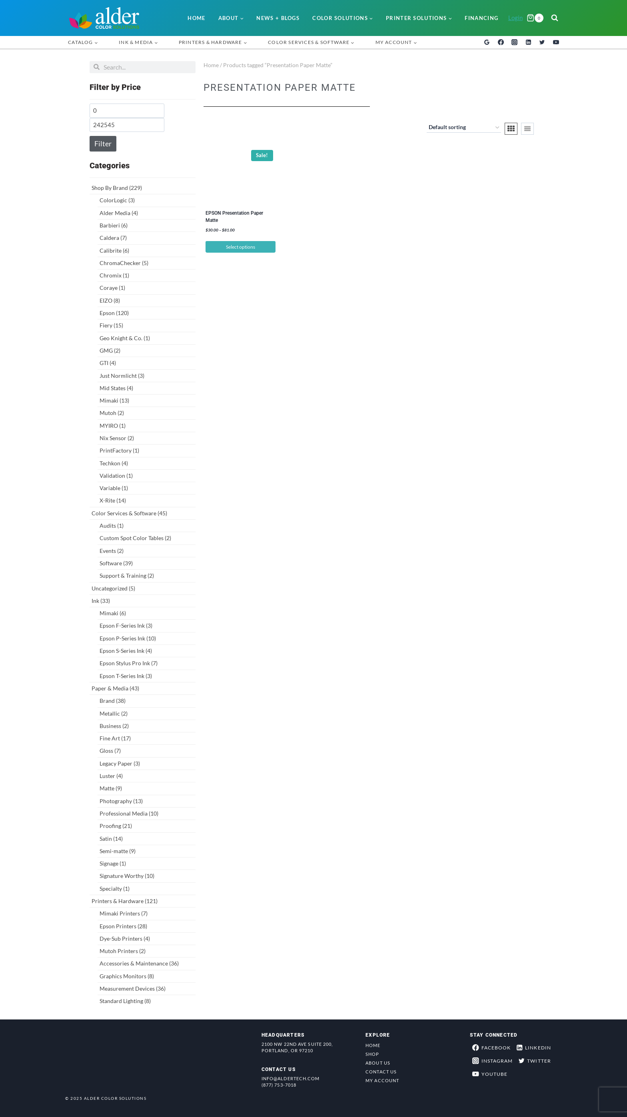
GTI (108, 362)
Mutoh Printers (123, 950)
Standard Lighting (125, 1000)
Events (112, 550)
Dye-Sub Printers (125, 938)
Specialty (115, 888)
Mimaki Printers (124, 913)
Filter (103, 143)
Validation (116, 475)
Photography (121, 801)
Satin (111, 838)
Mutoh (112, 412)
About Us (377, 1062)
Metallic (114, 713)
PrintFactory (119, 450)
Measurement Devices (133, 988)
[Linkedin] (528, 42)
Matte (111, 788)
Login (515, 17)
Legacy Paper (120, 763)
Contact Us (381, 1071)
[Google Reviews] (487, 42)
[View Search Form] (554, 18)
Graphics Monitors (127, 976)
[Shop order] (464, 128)
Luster (111, 775)
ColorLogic (117, 200)
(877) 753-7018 (279, 1084)
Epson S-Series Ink (126, 650)
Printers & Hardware (125, 901)
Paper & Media (115, 688)
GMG (110, 350)
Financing (481, 18)
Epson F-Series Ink (126, 625)
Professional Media (129, 813)
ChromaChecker (124, 262)
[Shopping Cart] (535, 18)
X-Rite (113, 500)
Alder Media (119, 212)
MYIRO (113, 425)
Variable (114, 488)
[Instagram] (515, 42)
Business (114, 725)
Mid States (116, 388)
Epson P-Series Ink (128, 638)
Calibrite (114, 250)
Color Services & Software (129, 513)
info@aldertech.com (291, 1078)
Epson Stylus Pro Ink (129, 663)
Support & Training (127, 575)
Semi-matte (118, 851)
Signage (113, 863)
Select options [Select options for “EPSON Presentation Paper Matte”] (240, 247)
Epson (114, 312)
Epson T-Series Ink (126, 675)
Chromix (114, 275)
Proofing (116, 825)
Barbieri (114, 225)
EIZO (110, 300)
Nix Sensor (117, 438)
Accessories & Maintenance (139, 963)
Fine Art (115, 738)
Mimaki (114, 400)
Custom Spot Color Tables (135, 538)
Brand (113, 700)
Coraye (112, 287)
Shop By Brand (117, 187)
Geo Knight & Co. (125, 338)
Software (116, 563)
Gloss (110, 750)
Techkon (114, 463)
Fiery (111, 325)
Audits (112, 525)
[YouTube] (556, 42)
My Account (382, 1080)
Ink (101, 600)
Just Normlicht (122, 375)
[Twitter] (542, 42)
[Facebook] (501, 42)
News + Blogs (278, 18)
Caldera (113, 237)
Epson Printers (123, 926)
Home (196, 18)
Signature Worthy (127, 875)
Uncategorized (113, 588)
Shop (372, 1054)
